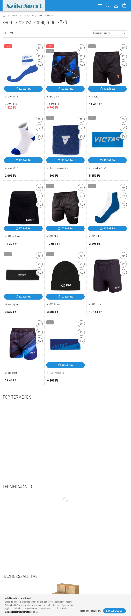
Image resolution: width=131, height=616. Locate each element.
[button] (39, 47)
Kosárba (25, 88)
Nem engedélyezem (90, 611)
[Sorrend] (109, 33)
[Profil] (116, 5)
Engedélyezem (114, 611)
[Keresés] (108, 5)
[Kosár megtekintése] (124, 5)
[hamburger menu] (100, 5)
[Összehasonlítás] (39, 64)
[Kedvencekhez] (39, 56)
